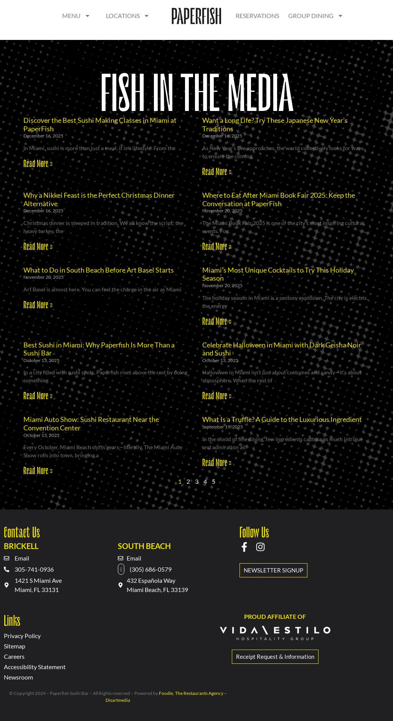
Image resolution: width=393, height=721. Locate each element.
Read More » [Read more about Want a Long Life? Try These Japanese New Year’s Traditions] (216, 170)
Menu (76, 16)
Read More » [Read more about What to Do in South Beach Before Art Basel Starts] (38, 304)
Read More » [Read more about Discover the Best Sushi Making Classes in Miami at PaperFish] (38, 162)
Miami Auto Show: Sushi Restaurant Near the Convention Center (91, 423)
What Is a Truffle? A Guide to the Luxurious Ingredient (282, 419)
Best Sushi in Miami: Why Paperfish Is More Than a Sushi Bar (99, 349)
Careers (14, 656)
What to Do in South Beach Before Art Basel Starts (98, 270)
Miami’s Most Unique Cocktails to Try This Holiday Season (278, 274)
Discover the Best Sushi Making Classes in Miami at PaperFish (100, 124)
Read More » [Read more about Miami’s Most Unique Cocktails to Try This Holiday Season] (216, 320)
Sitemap (14, 646)
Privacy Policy (22, 635)
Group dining (315, 16)
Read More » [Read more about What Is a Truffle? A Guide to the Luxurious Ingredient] (216, 461)
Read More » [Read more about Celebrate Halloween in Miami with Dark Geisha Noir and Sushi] (216, 395)
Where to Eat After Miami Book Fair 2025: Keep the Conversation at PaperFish (278, 199)
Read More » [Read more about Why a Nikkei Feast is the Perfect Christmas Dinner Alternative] (38, 245)
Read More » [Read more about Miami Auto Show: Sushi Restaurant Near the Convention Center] (38, 470)
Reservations (257, 15)
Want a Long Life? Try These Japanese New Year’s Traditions (275, 124)
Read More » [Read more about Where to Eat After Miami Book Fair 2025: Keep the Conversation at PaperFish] (216, 245)
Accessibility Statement (35, 666)
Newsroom (18, 677)
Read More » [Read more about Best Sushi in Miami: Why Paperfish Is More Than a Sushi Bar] (38, 395)
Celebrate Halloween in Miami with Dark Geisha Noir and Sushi (281, 349)
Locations (128, 16)
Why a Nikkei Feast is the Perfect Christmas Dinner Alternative (99, 199)
